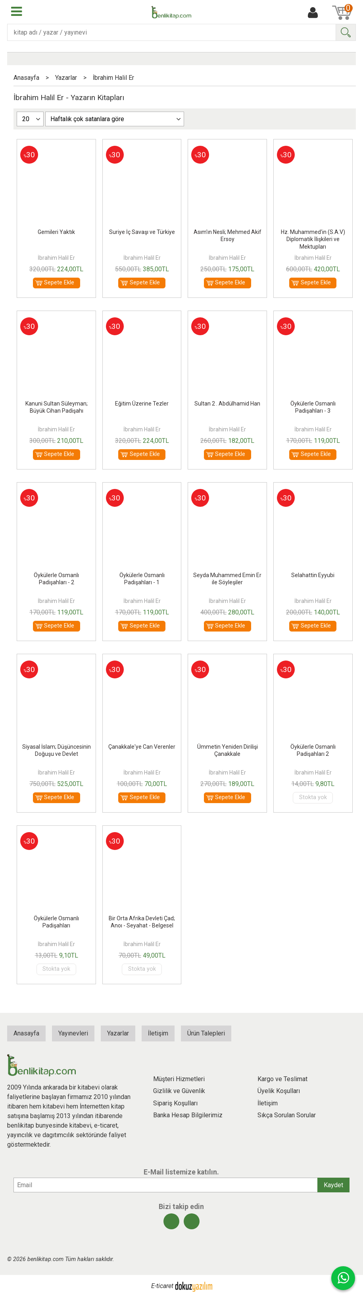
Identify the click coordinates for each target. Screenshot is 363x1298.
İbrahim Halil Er (56, 258)
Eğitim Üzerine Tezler (142, 403)
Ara (345, 32)
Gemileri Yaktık (56, 232)
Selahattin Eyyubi (312, 575)
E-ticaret (162, 1286)
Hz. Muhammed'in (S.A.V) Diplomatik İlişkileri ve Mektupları (313, 239)
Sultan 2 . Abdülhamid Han (227, 403)
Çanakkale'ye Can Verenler (141, 747)
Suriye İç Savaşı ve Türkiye (142, 232)
